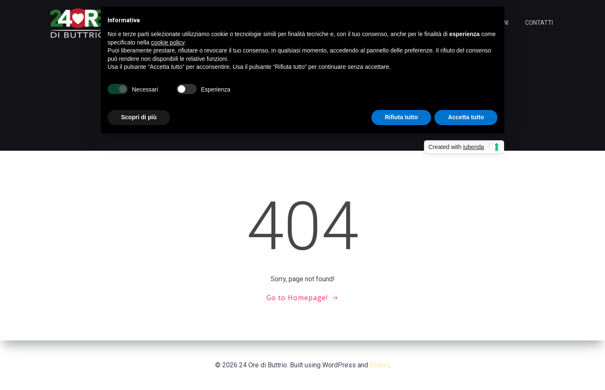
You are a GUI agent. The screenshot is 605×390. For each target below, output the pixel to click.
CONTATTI (539, 22)
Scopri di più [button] (139, 117)
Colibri (379, 365)
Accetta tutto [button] (466, 117)
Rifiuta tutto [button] (401, 117)
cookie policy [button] (167, 42)
